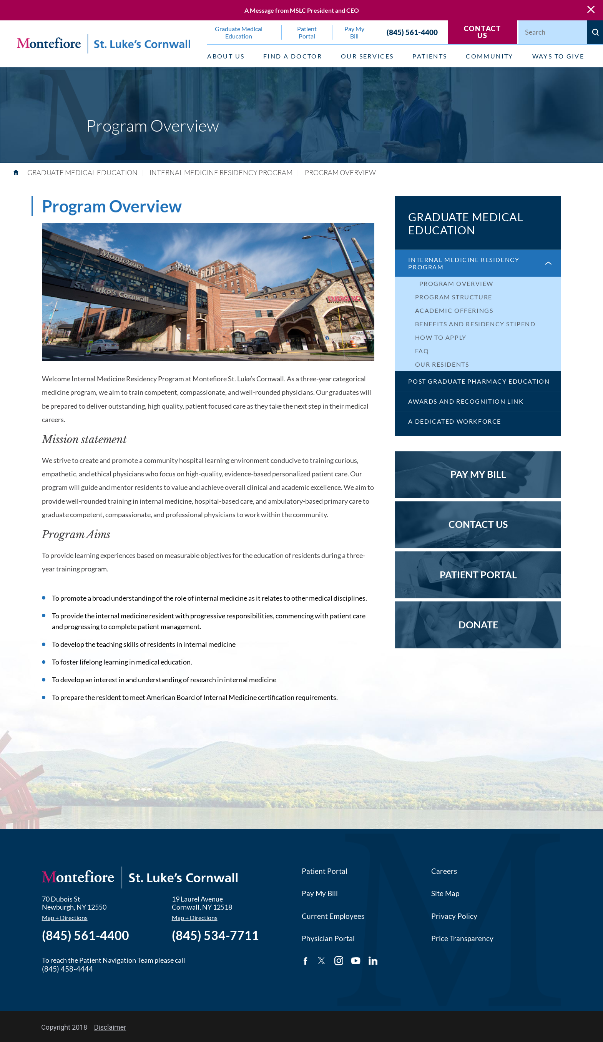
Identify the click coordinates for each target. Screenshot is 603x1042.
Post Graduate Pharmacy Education (479, 381)
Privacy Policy (454, 916)
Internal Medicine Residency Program (463, 263)
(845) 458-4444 (67, 968)
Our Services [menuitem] (367, 56)
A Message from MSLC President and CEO (301, 10)
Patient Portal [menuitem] (307, 32)
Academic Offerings (454, 310)
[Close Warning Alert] (591, 10)
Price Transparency (462, 938)
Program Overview (456, 283)
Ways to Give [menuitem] (558, 56)
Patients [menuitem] (429, 56)
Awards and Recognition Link (465, 401)
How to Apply (441, 337)
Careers (444, 871)
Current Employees (333, 916)
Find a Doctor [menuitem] (292, 56)
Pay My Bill (320, 893)
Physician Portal (328, 938)
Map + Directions (65, 917)
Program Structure (453, 297)
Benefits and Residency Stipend (475, 323)
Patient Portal (324, 871)
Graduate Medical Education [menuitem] (238, 32)
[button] (548, 263)
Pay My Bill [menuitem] (354, 32)
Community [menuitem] (489, 56)
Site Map (445, 893)
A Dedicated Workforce (454, 421)
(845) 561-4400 (412, 32)
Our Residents (442, 364)
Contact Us (482, 32)
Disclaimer (110, 1027)
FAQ (422, 350)
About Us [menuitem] (225, 56)
